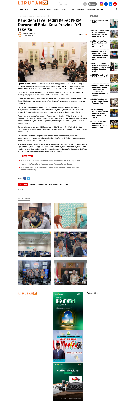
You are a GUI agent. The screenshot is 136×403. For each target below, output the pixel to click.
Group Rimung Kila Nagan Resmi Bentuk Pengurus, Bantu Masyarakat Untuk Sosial (100, 113)
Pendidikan (80, 9)
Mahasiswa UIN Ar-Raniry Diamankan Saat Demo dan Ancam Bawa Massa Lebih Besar (101, 55)
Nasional (42, 9)
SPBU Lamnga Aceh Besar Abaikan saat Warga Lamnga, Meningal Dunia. (99, 44)
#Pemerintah (53, 184)
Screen (92, 4)
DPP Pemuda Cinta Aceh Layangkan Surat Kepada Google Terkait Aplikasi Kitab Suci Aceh (101, 67)
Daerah (34, 9)
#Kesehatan (42, 184)
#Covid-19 (32, 184)
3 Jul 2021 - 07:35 (27, 35)
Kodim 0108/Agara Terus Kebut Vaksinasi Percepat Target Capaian (47, 164)
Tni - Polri (46, 16)
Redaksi (90, 293)
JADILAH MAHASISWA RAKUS (100, 21)
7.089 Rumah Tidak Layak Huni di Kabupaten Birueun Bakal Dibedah (99, 124)
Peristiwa (64, 9)
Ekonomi (100, 9)
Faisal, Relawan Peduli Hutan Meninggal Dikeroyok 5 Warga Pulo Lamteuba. (100, 33)
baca (81, 35)
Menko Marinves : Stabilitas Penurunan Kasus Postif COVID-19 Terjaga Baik (50, 161)
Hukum (56, 9)
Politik (72, 9)
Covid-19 (25, 16)
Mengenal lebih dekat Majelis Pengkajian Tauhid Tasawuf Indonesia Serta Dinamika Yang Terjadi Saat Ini (100, 90)
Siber (96, 293)
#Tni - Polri (64, 184)
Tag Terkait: (23, 184)
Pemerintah (91, 9)
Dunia (49, 9)
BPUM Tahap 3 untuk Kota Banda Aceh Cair (100, 76)
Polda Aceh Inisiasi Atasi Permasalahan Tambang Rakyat (100, 101)
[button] (116, 8)
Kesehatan (32, 16)
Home (21, 9)
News (27, 9)
